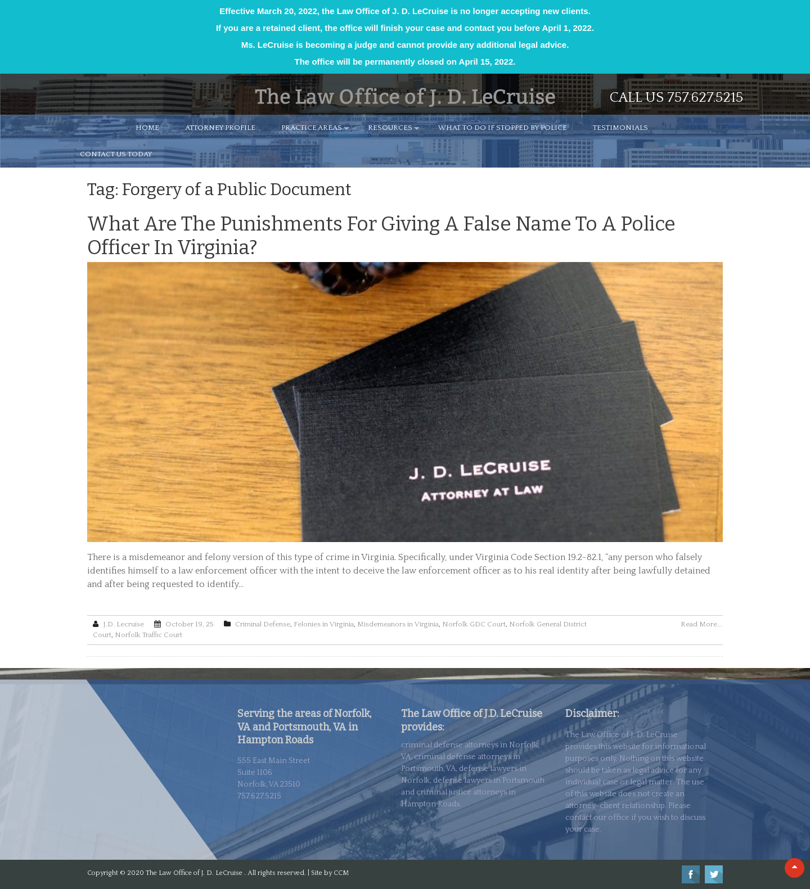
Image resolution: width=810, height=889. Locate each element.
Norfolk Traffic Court (148, 635)
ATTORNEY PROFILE (220, 128)
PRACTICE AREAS (311, 128)
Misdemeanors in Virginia (398, 624)
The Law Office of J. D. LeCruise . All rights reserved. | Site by (240, 873)
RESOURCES (390, 128)
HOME (147, 128)
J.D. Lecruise (123, 624)
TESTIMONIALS (620, 128)
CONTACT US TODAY (116, 154)
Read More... (701, 624)
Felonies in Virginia (324, 624)
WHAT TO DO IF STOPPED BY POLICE (502, 128)
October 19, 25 (189, 624)
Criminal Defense (262, 624)
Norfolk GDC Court (474, 624)
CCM (341, 873)
